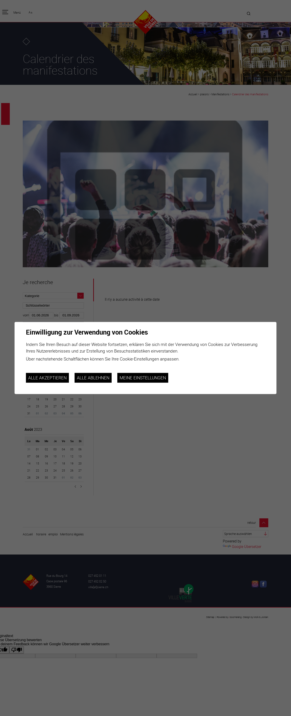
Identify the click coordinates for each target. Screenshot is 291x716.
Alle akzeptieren (47, 378)
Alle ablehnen (93, 378)
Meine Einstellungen (143, 378)
